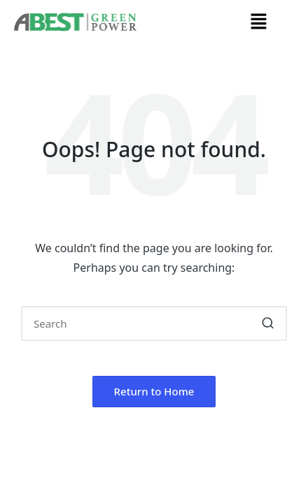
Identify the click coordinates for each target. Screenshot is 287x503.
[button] (259, 21)
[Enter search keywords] (154, 323)
